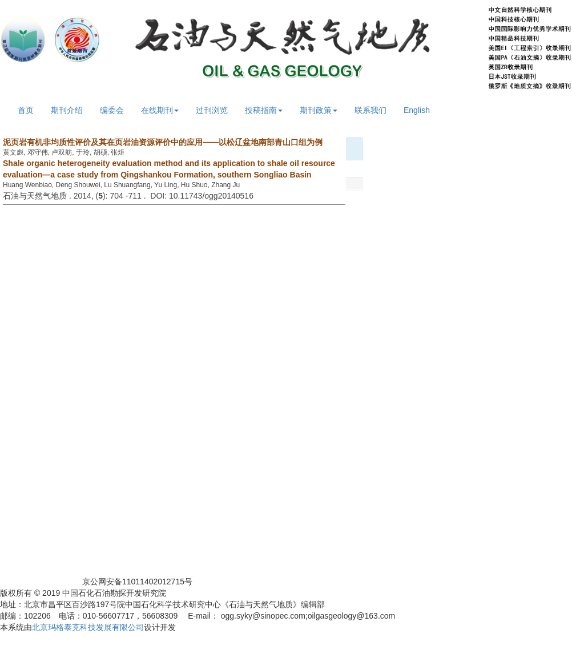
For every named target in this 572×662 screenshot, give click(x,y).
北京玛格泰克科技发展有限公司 (88, 627)
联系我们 (370, 110)
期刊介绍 (67, 110)
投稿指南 (264, 110)
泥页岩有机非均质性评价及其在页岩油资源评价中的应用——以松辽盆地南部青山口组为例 (163, 142)
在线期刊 (160, 110)
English (417, 110)
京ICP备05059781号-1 (40, 581)
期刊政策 (318, 110)
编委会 (112, 110)
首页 (26, 110)
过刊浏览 (212, 110)
